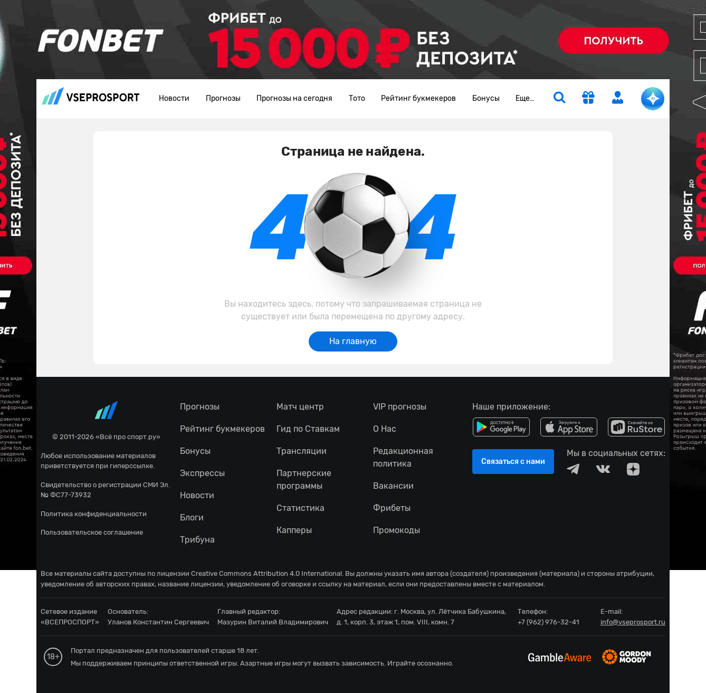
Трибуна (197, 540)
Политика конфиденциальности (94, 514)
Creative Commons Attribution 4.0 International (266, 573)
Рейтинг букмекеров (418, 98)
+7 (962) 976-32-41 (548, 622)
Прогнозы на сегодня (294, 98)
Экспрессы (202, 473)
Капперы (294, 530)
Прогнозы (223, 98)
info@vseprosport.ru (632, 622)
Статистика (300, 508)
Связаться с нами (513, 461)
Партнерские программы (303, 479)
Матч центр (300, 407)
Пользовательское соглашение (92, 532)
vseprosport (91, 96)
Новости (174, 98)
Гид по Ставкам (308, 429)
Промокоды (396, 530)
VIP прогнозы (399, 407)
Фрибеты (392, 508)
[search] (559, 99)
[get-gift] (588, 98)
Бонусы (486, 98)
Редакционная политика (403, 457)
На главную (353, 341)
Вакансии (393, 486)
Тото (357, 98)
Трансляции (301, 451)
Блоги (192, 517)
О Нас (384, 429)
